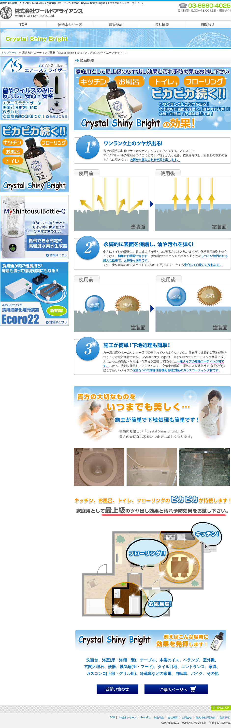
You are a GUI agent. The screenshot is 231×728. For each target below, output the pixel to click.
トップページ (9, 52)
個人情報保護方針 (206, 717)
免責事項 (225, 717)
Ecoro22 (145, 717)
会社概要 (173, 717)
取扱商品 (159, 717)
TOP (112, 717)
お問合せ (187, 717)
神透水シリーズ (127, 717)
